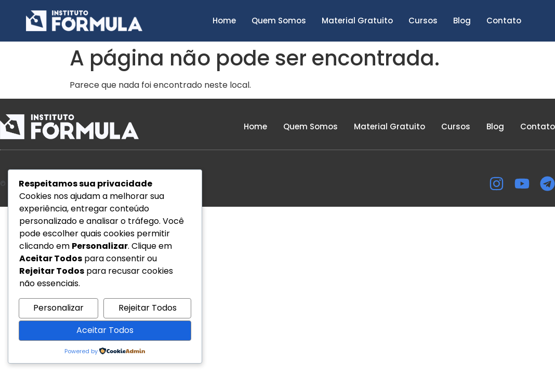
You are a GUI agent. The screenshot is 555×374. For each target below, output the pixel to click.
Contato (503, 20)
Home (224, 20)
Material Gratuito (357, 20)
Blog (462, 20)
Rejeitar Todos (147, 308)
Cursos (423, 20)
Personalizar (58, 308)
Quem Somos (279, 20)
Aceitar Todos (105, 330)
